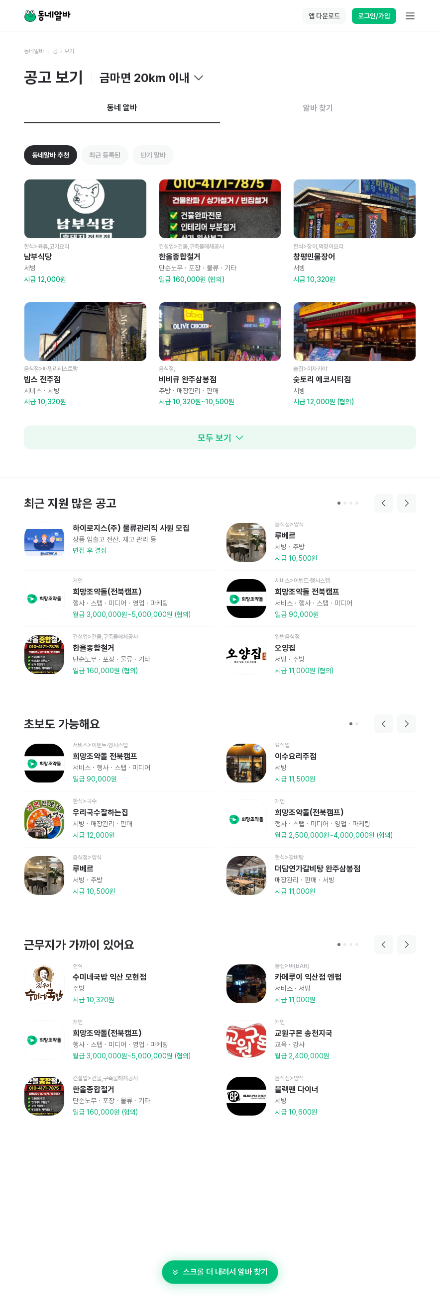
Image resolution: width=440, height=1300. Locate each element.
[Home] (47, 16)
